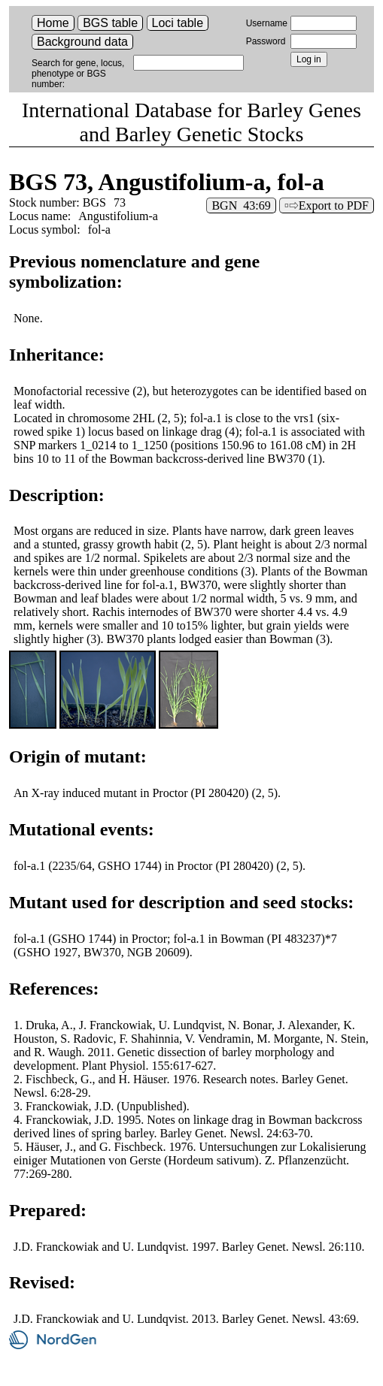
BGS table (110, 23)
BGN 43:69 (240, 205)
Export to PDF (334, 205)
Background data (82, 41)
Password (266, 41)
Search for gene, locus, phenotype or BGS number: (78, 73)
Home (53, 23)
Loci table (178, 23)
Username (266, 23)
